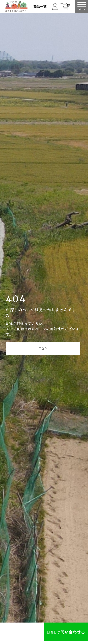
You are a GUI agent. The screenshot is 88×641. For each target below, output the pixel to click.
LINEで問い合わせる (66, 632)
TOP (43, 348)
